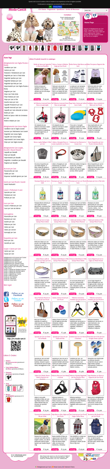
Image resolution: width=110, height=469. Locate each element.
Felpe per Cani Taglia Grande (13, 142)
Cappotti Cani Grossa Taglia (12, 137)
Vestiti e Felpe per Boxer (11, 275)
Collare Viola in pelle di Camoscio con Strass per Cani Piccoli (42, 260)
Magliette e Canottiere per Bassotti (15, 160)
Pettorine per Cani (10, 224)
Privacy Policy (57, 6)
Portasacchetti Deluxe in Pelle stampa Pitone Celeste (78, 260)
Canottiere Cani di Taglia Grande (14, 129)
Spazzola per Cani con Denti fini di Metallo (42, 337)
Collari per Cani (9, 227)
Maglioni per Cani (10, 91)
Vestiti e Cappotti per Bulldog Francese (15, 269)
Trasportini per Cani (10, 238)
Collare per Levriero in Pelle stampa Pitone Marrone (78, 221)
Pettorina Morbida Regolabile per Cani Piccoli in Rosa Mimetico (78, 377)
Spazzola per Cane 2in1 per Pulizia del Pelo (60, 337)
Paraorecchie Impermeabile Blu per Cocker (42, 415)
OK (50, 6)
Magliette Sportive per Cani (12, 78)
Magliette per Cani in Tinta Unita (14, 75)
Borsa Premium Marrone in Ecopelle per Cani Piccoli (42, 298)
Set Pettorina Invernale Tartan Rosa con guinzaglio (60, 104)
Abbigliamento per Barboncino (12, 259)
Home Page (89, 22)
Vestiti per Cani (9, 113)
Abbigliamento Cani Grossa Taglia (15, 126)
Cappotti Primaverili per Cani (13, 105)
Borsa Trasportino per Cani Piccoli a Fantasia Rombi (95, 143)
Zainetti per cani (9, 243)
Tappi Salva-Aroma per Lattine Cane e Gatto (78, 104)
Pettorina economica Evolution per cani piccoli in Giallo (78, 299)
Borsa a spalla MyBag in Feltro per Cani (42, 143)
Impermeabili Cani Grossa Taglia (14, 139)
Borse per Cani (8, 240)
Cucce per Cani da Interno (12, 208)
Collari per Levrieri (10, 230)
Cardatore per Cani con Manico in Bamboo (78, 337)
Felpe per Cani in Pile (11, 99)
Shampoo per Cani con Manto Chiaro (60, 182)
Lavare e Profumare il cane (13, 190)
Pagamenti (51, 9)
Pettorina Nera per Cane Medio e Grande (60, 376)
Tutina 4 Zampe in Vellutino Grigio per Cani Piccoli (60, 65)
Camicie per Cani (9, 70)
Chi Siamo (42, 9)
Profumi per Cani (9, 198)
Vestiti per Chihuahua (10, 278)
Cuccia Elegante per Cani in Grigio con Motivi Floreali (95, 260)
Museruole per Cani (10, 216)
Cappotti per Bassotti (10, 152)
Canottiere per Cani (10, 67)
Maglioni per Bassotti (11, 163)
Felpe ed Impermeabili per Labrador (14, 265)
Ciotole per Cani (9, 174)
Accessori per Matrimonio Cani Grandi (16, 131)
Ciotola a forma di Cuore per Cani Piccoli (60, 298)
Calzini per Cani (9, 251)
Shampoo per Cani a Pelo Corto (96, 181)
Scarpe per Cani (9, 254)
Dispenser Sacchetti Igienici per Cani (15, 176)
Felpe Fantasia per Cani (11, 97)
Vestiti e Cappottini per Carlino (12, 274)
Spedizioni (61, 9)
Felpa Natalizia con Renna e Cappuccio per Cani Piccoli (96, 376)
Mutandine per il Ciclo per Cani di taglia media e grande (95, 337)
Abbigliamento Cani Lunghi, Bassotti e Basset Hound (13, 149)
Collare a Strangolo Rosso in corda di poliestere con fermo (60, 143)
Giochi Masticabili (9, 184)
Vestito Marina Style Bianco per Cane (78, 65)
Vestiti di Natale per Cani (12, 121)
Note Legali (8, 285)
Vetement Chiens (69, 467)
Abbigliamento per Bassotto (12, 260)
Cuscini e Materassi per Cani (13, 206)
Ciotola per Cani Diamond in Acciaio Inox (78, 143)
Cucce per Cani (9, 203)
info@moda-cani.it (69, 17)
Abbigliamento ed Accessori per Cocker (15, 257)
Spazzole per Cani (9, 192)
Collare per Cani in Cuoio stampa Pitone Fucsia (60, 221)
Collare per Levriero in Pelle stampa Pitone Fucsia (95, 221)
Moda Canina (57, 467)
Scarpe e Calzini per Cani (12, 249)
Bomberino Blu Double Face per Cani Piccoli (96, 415)
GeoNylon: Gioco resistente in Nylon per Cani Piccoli (95, 104)
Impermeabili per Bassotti (12, 158)
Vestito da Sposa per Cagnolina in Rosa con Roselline (42, 65)
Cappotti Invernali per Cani (12, 107)
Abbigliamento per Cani (43, 467)
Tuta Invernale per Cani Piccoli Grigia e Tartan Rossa (78, 415)
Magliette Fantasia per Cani (12, 81)
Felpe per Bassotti (9, 155)
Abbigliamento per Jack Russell (13, 262)
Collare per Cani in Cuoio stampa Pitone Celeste (42, 221)
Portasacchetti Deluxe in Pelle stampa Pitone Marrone (60, 260)
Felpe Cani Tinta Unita (11, 94)
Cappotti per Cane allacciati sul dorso (15, 110)
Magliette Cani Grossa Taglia (13, 134)
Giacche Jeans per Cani (11, 102)
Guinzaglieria (8, 214)
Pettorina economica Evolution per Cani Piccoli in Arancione (96, 299)
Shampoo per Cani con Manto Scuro (78, 182)
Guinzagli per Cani (10, 232)
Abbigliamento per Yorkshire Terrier (14, 263)
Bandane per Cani (10, 219)
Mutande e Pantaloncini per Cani (14, 73)
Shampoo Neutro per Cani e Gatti (42, 182)
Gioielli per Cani (9, 222)
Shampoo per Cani (10, 195)
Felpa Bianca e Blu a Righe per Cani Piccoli (60, 415)
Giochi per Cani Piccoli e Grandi (14, 182)
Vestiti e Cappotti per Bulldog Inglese (14, 271)
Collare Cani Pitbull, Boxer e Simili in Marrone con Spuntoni (42, 377)
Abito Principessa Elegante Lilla (96, 64)
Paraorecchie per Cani (11, 171)
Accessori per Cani (10, 169)
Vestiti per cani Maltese (10, 277)
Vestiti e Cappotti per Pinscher (12, 272)
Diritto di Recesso (72, 9)
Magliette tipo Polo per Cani (13, 84)
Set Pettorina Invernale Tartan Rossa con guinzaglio (42, 104)
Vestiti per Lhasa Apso (10, 280)
